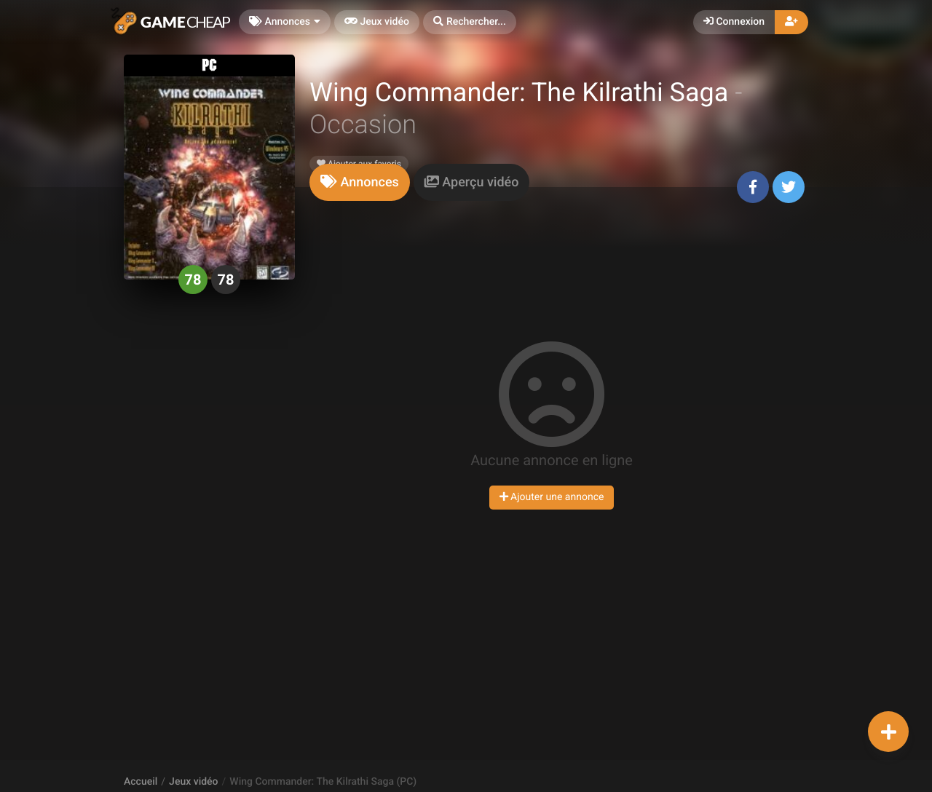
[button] (469, 22)
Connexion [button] (734, 22)
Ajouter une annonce (551, 497)
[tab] (359, 182)
